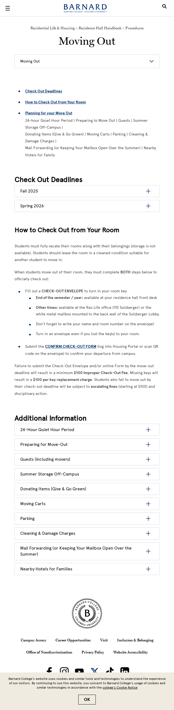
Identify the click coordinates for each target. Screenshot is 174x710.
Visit (104, 640)
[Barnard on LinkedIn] (124, 671)
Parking (27, 518)
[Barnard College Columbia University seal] (87, 613)
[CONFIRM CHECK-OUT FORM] (70, 346)
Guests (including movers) (45, 459)
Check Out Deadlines (43, 91)
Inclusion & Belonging (135, 640)
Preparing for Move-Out (44, 444)
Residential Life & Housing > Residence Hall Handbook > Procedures (87, 28)
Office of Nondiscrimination (49, 652)
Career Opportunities (73, 640)
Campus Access (33, 640)
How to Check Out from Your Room (55, 102)
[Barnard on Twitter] (94, 671)
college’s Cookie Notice (120, 687)
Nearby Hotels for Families (46, 569)
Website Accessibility (130, 652)
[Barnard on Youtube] (79, 671)
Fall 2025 (29, 191)
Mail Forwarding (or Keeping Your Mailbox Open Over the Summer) (76, 551)
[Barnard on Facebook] (49, 671)
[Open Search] (164, 8)
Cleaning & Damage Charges (47, 533)
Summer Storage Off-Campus (49, 474)
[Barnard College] (85, 8)
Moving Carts (32, 503)
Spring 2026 (32, 205)
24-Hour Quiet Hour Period (47, 429)
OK (87, 699)
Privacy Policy (93, 652)
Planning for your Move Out (48, 113)
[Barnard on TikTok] (109, 671)
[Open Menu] (7, 8)
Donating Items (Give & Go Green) (53, 488)
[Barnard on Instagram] (64, 671)
